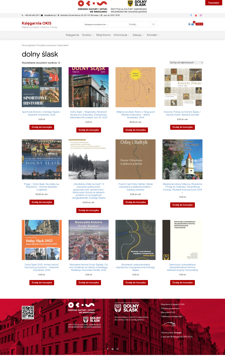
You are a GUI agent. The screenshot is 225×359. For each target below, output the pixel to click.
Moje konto (103, 35)
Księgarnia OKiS (36, 23)
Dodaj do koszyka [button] (42, 127)
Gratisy (88, 35)
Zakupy (138, 35)
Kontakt (153, 35)
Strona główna (29, 45)
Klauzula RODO (168, 312)
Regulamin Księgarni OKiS (173, 304)
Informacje (122, 35)
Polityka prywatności (170, 308)
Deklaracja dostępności (172, 316)
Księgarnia (72, 35)
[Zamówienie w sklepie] (186, 62)
